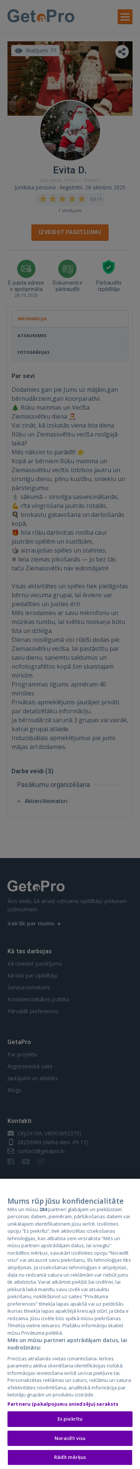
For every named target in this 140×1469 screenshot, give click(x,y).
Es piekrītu (70, 1420)
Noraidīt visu (70, 1439)
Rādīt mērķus (70, 1458)
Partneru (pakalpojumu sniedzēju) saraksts (62, 1405)
